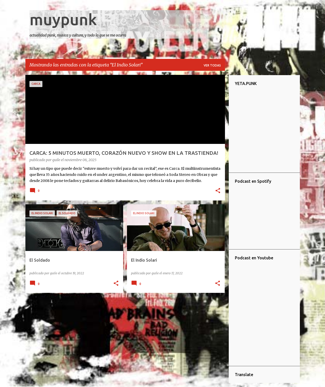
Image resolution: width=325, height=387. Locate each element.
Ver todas (212, 65)
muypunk (63, 19)
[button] (218, 191)
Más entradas (125, 307)
